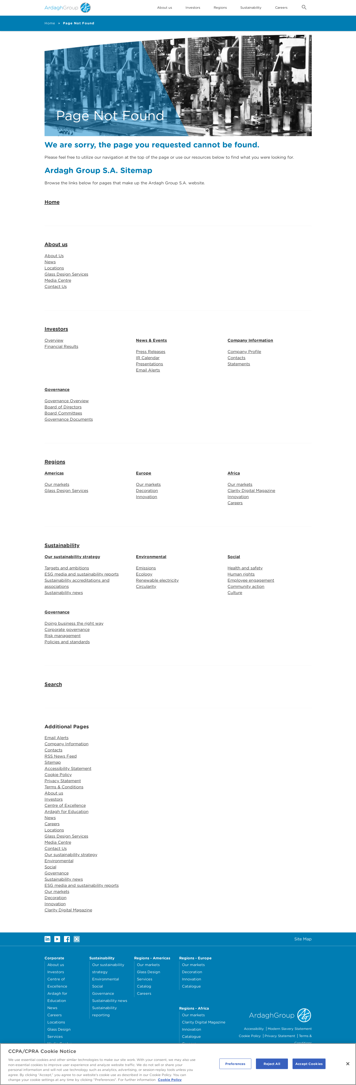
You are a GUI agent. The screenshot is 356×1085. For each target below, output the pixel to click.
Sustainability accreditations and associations (77, 583)
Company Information (250, 340)
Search (53, 684)
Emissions (146, 568)
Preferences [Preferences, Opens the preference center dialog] (235, 1065)
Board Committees (63, 413)
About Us (54, 255)
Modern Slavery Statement (290, 1029)
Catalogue (191, 986)
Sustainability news (64, 592)
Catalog (144, 986)
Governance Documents (69, 419)
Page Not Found (78, 23)
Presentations (149, 363)
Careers (281, 7)
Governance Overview (67, 400)
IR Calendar (147, 357)
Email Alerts (148, 370)
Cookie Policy (58, 774)
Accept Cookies (309, 1065)
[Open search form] (304, 8)
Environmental (151, 556)
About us (56, 244)
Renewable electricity (157, 580)
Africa (234, 473)
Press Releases (150, 351)
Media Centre (58, 280)
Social (234, 556)
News (50, 261)
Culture (235, 592)
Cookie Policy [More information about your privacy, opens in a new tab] (170, 1081)
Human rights (241, 574)
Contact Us (56, 286)
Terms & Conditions (64, 787)
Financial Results (61, 346)
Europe (143, 473)
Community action (246, 586)
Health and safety (245, 568)
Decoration (147, 490)
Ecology (144, 574)
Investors (193, 7)
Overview (54, 340)
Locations (54, 268)
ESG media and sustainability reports (82, 574)
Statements (239, 363)
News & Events (151, 340)
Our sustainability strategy (72, 556)
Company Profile (244, 351)
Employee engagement (251, 580)
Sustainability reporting (104, 1011)
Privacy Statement (63, 780)
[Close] (347, 1065)
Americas (54, 473)
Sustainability (251, 7)
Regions (55, 462)
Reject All (272, 1065)
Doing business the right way (74, 623)
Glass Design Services (66, 274)
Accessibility (254, 1029)
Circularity (146, 586)
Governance (57, 389)
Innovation (146, 496)
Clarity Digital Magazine (251, 490)
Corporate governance (67, 629)
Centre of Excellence (65, 805)
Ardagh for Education (67, 811)
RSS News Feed (61, 756)
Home (50, 23)
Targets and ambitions (67, 568)
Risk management (63, 635)
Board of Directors (63, 407)
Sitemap (53, 762)
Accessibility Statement (68, 768)
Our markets (57, 484)
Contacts (236, 357)
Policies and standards (67, 641)
